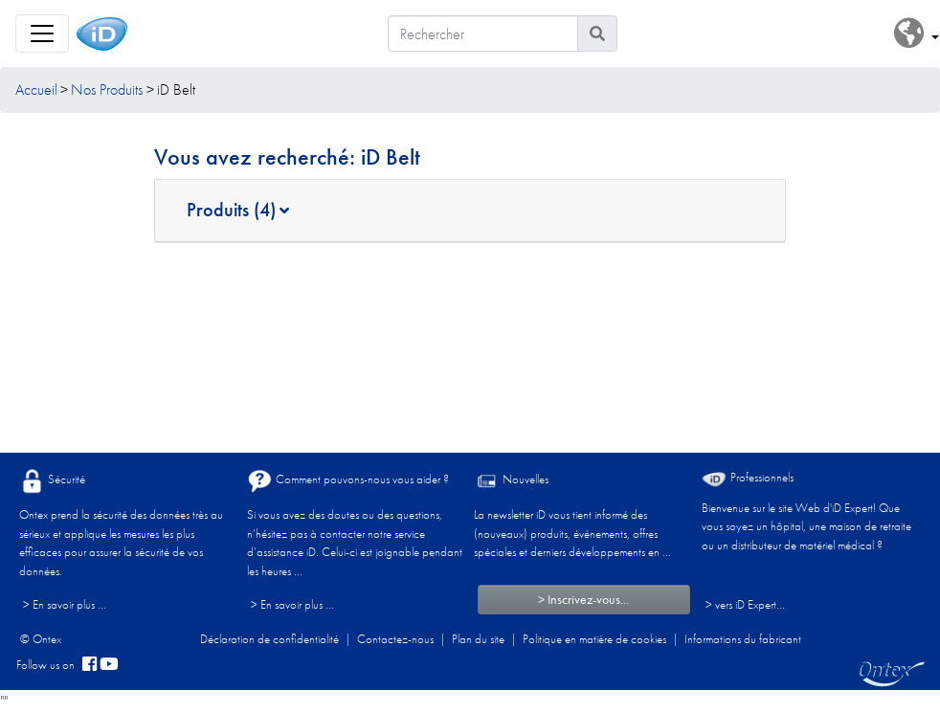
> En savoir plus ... (64, 604)
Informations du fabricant (742, 639)
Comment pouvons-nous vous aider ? (348, 481)
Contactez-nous (395, 639)
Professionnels (748, 478)
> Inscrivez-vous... (583, 599)
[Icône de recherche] (597, 33)
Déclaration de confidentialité (269, 639)
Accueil (36, 89)
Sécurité (52, 481)
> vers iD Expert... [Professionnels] (745, 604)
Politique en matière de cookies (594, 639)
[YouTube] (109, 665)
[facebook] (89, 665)
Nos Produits (107, 89)
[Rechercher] (483, 33)
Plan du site (478, 639)
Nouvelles (511, 481)
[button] (916, 34)
